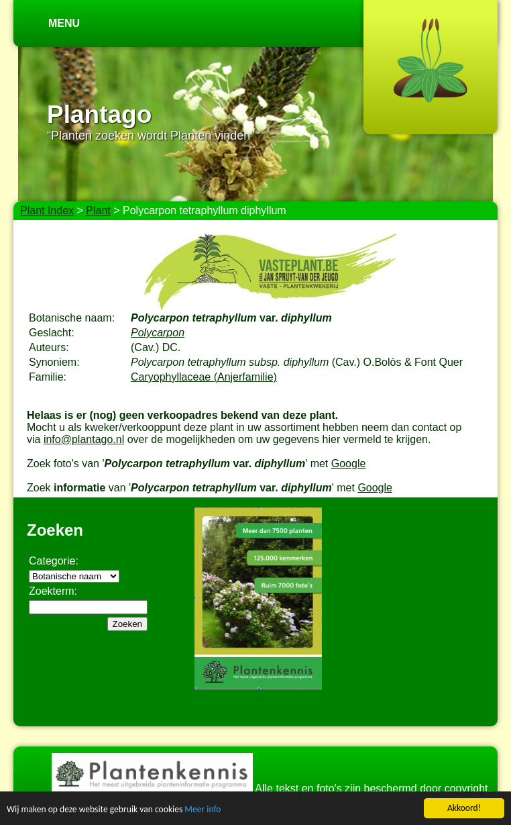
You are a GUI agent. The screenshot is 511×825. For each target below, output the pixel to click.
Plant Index (47, 210)
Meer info (202, 810)
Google (348, 463)
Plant (98, 210)
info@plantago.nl (84, 439)
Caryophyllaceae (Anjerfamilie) (204, 377)
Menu (64, 23)
